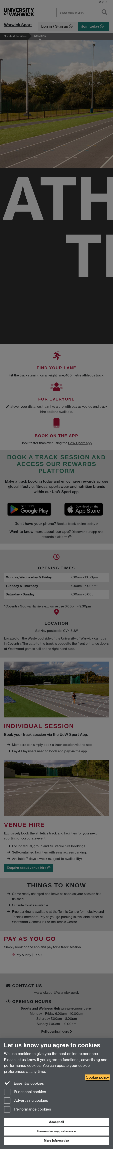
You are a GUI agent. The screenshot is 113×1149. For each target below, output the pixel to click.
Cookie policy (97, 1077)
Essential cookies (24, 1083)
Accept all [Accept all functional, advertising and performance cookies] (56, 1122)
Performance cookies (27, 1109)
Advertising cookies (26, 1101)
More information (56, 1141)
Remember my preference (56, 1131)
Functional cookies (25, 1092)
